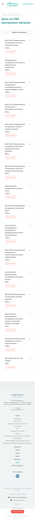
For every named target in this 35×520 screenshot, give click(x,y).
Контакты (17, 459)
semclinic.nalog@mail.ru (11, 402)
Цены (17, 462)
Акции (17, 456)
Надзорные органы (17, 508)
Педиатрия (17, 419)
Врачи (17, 450)
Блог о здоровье (17, 465)
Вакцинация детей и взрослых (17, 423)
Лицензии (17, 504)
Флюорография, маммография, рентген (18, 441)
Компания (17, 447)
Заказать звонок (17, 397)
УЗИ (17, 428)
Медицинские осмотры (17, 431)
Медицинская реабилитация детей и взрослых (17, 443)
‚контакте (17, 476)
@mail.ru (21, 400)
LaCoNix (23, 494)
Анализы (17, 433)
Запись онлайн (10, 51)
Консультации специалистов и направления (17, 436)
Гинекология (17, 426)
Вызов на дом (17, 421)
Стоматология (17, 438)
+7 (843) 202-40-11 (27, 4)
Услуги (17, 415)
